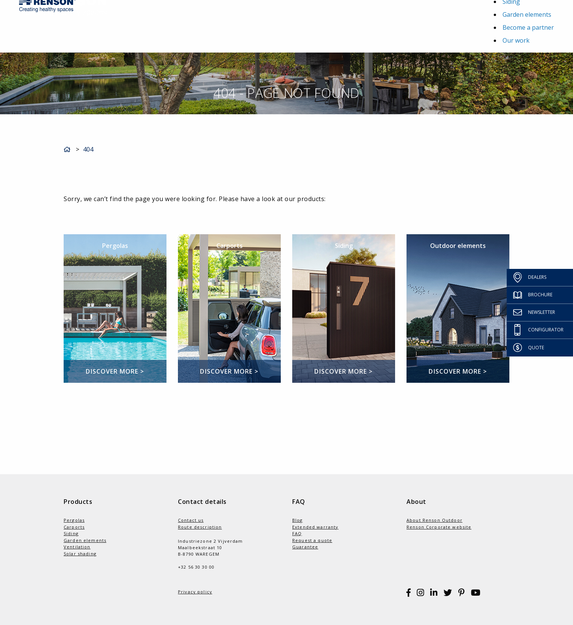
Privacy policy (195, 592)
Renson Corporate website (439, 527)
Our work (516, 40)
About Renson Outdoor (435, 520)
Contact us (190, 520)
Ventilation (77, 547)
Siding (71, 533)
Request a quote (312, 540)
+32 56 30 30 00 (196, 567)
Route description (200, 527)
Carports (74, 527)
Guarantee (305, 547)
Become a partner (528, 27)
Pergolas (74, 520)
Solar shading (80, 553)
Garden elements (527, 14)
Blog (297, 520)
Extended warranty (315, 527)
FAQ (297, 533)
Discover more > (115, 371)
